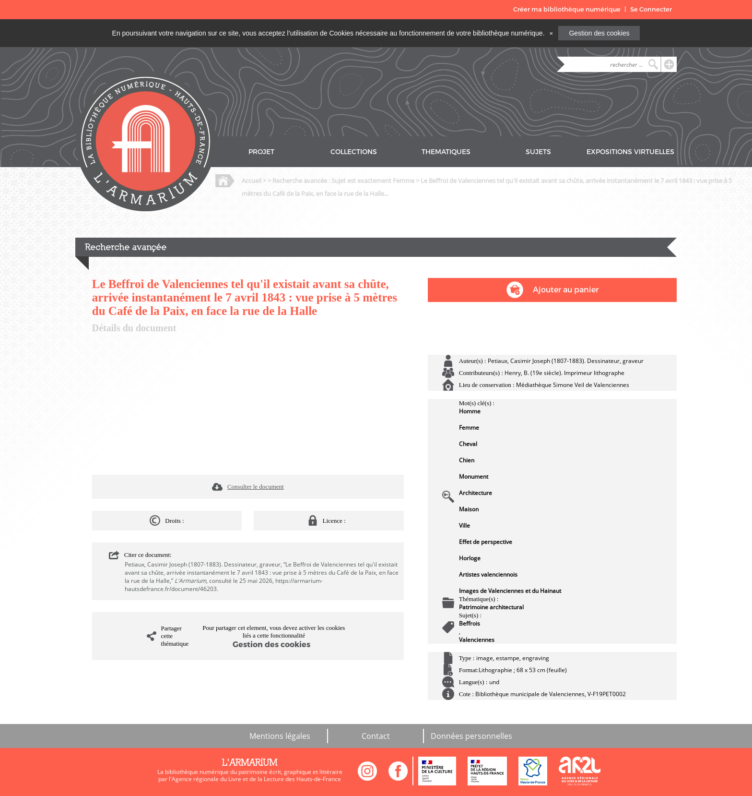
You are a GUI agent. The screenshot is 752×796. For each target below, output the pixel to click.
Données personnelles (471, 736)
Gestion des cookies (599, 33)
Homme (470, 411)
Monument (473, 476)
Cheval (468, 444)
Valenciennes (476, 640)
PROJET (261, 152)
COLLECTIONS (353, 152)
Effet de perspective (485, 542)
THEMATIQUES (446, 152)
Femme (469, 427)
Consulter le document (255, 486)
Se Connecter (651, 9)
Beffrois (469, 623)
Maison (469, 509)
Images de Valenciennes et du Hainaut (510, 591)
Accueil (251, 180)
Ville (464, 525)
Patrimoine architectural (491, 607)
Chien (466, 460)
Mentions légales (279, 736)
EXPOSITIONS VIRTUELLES (630, 152)
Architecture (475, 493)
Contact (376, 736)
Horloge (470, 558)
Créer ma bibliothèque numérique (567, 9)
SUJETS (538, 152)
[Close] (551, 33)
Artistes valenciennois (488, 574)
